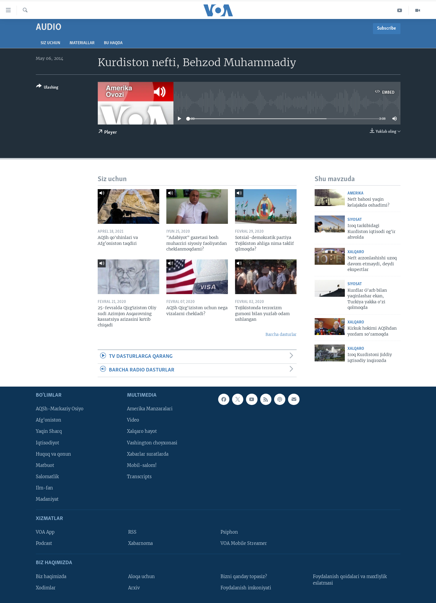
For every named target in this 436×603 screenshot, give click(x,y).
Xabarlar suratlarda (147, 454)
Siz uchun (50, 43)
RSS (132, 532)
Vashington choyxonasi (152, 443)
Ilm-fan (44, 488)
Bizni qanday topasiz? (244, 576)
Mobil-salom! (142, 465)
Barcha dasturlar (281, 334)
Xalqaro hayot (142, 431)
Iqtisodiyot (47, 443)
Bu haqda (113, 43)
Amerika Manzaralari (150, 408)
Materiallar (82, 43)
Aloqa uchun (141, 576)
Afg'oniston (48, 420)
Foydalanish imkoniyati (246, 588)
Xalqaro (355, 252)
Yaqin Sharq (49, 431)
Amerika (355, 193)
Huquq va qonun (53, 454)
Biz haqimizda (51, 576)
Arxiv (134, 588)
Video (133, 420)
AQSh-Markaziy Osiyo (59, 408)
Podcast (44, 543)
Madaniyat (47, 499)
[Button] (47, 88)
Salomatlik (47, 476)
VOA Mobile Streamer (244, 543)
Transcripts (139, 476)
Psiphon (229, 532)
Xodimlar (46, 588)
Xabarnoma (140, 543)
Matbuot (45, 465)
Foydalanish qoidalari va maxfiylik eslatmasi (350, 580)
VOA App (45, 532)
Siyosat (354, 220)
